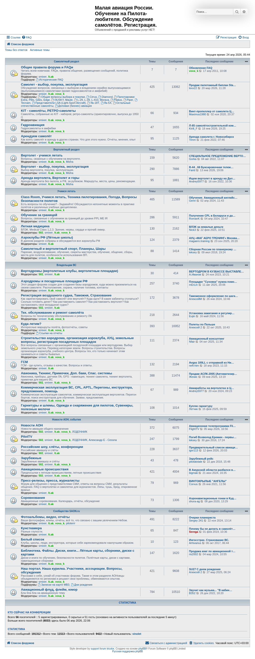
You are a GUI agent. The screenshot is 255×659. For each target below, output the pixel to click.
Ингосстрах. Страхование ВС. (209, 539)
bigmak (193, 472)
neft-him (194, 365)
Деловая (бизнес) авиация (73, 105)
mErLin (193, 284)
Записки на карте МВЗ (53, 584)
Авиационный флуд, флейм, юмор (49, 589)
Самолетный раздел (66, 61)
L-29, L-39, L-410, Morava (91, 99)
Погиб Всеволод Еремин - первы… (213, 437)
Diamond (105, 96)
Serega (193, 531)
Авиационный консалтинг (206, 338)
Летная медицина (35, 226)
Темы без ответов (16, 49)
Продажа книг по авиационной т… (212, 551)
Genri (192, 200)
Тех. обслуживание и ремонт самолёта (52, 312)
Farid (192, 170)
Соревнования (33, 498)
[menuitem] (27, 37)
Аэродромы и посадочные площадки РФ (54, 281)
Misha (69, 161)
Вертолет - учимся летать (42, 155)
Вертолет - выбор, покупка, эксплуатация (55, 166)
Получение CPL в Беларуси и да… (212, 215)
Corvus (193, 484)
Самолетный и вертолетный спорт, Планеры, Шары (63, 249)
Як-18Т (93, 102)
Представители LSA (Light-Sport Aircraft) (59, 102)
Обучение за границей (39, 215)
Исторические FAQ (49, 79)
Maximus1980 (197, 114)
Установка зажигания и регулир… (212, 313)
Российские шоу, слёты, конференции (52, 447)
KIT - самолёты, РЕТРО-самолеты (48, 111)
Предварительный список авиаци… (213, 447)
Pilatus (116, 99)
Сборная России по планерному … (212, 249)
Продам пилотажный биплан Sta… (212, 85)
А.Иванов (195, 274)
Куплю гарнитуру (200, 405)
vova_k (193, 70)
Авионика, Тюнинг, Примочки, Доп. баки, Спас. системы (66, 373)
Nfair (192, 341)
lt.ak (51, 76)
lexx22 (193, 88)
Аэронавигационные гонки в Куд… (212, 498)
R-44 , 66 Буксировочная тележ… (211, 167)
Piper (128, 99)
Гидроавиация (33, 125)
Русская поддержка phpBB (127, 651)
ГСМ (24, 362)
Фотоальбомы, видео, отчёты (45, 517)
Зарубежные (31, 458)
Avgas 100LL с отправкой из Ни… (211, 362)
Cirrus (91, 96)
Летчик (193, 408)
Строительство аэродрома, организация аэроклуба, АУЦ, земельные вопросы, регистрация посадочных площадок (77, 340)
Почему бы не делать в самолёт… (212, 528)
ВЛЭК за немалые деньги (206, 226)
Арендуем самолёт (36, 136)
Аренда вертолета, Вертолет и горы (50, 178)
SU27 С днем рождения (204, 569)
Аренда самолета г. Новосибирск (211, 136)
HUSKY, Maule (61, 99)
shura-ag (194, 501)
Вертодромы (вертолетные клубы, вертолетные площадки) (69, 271)
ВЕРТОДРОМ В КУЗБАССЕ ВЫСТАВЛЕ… (216, 271)
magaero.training (199, 241)
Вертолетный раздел (66, 149)
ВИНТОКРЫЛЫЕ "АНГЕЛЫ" (208, 481)
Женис (193, 376)
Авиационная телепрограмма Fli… (212, 425)
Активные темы (40, 49)
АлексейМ (195, 298)
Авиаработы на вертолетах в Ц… (211, 388)
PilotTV (26, 436)
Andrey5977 (196, 181)
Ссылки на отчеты (49, 333)
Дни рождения (81, 584)
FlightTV (194, 428)
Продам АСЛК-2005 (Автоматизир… (213, 373)
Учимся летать (67, 191)
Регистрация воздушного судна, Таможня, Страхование (66, 295)
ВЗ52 (192, 593)
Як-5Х (106, 102)
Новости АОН (32, 425)
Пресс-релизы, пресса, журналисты (50, 480)
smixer (43, 76)
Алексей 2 (195, 327)
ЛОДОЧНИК (79, 431)
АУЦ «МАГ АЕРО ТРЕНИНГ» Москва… (214, 238)
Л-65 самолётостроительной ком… (212, 125)
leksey (193, 252)
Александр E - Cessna (103, 439)
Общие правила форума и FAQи (47, 67)
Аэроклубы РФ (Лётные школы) (47, 237)
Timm (192, 139)
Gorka (192, 158)
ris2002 (193, 554)
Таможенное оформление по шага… (213, 295)
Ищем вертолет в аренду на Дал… (212, 178)
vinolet (136, 633)
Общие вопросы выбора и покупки (61, 96)
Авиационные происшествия (44, 469)
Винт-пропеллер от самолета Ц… (211, 111)
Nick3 (192, 229)
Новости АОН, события (66, 419)
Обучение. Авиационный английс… (213, 197)
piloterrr (70, 523)
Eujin (192, 316)
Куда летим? (31, 324)
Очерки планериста (202, 517)
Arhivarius (195, 542)
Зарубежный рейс (201, 458)
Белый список (32, 539)
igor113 (193, 450)
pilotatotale (195, 461)
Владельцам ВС (66, 265)
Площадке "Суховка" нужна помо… (213, 281)
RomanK (194, 218)
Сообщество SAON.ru (66, 511)
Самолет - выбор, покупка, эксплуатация (54, 84)
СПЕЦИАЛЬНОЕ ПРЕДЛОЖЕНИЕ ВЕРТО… (217, 155)
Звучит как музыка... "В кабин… (210, 590)
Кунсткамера (31, 528)
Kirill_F (193, 128)
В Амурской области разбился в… (212, 469)
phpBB (142, 648)
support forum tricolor (102, 648)
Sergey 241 (196, 520)
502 (41, 232)
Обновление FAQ (200, 67)
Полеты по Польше (202, 324)
